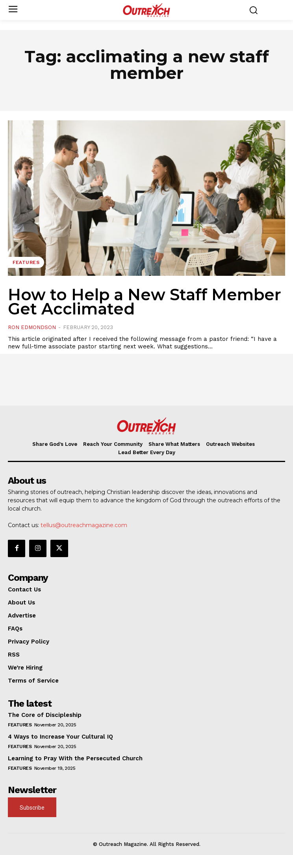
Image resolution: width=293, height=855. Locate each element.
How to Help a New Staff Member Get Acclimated (144, 301)
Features (26, 262)
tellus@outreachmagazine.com (84, 525)
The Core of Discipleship (45, 714)
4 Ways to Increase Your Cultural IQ (60, 736)
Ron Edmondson (32, 327)
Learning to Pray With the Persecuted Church (75, 758)
